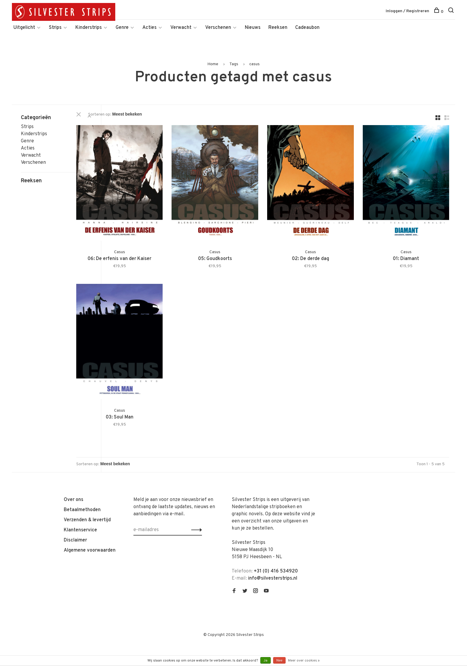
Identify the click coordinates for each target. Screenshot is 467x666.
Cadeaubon (307, 34)
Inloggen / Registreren (407, 11)
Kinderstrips (88, 34)
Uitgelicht (24, 34)
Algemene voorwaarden (90, 535)
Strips (55, 34)
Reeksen (277, 34)
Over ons (73, 484)
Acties (149, 34)
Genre (122, 34)
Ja (265, 660)
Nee (279, 660)
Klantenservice (80, 514)
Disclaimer (75, 524)
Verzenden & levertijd (87, 504)
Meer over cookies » (304, 660)
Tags (233, 70)
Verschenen (218, 34)
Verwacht (181, 34)
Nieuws (253, 34)
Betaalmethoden (82, 494)
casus (254, 70)
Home (212, 70)
